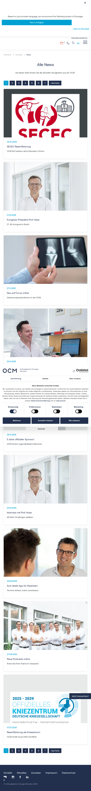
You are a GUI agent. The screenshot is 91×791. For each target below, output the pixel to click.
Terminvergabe (63, 43)
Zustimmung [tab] (16, 379)
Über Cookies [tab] (75, 379)
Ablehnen (17, 421)
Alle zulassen (74, 421)
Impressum (61, 401)
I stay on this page (81, 28)
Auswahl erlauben (45, 421)
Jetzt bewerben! (80, 696)
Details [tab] (45, 379)
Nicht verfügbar (37, 22)
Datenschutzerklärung (40, 401)
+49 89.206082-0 (68, 43)
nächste (55, 83)
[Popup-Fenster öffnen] (4, 780)
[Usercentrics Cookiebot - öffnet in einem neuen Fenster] (78, 370)
